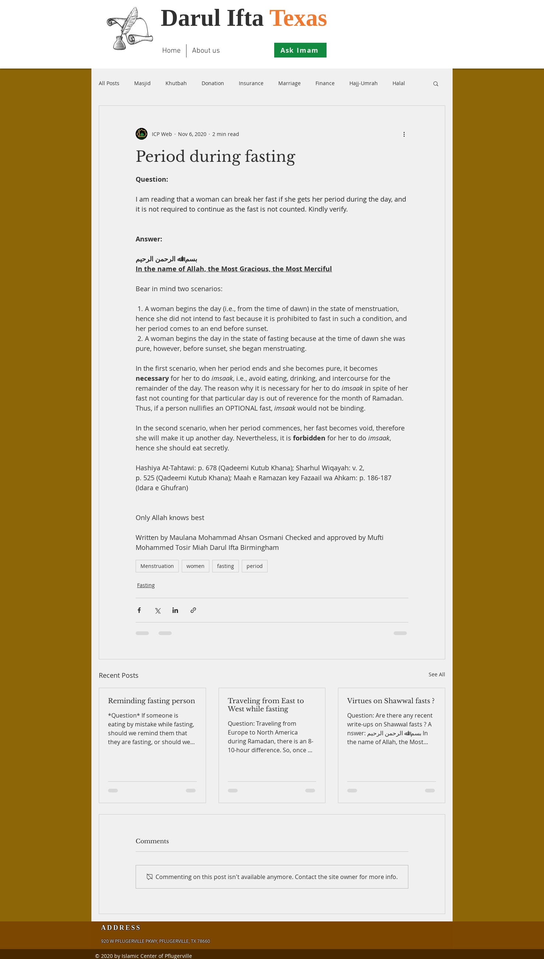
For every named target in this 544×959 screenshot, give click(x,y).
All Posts (109, 83)
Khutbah (176, 83)
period (255, 565)
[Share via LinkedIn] (175, 610)
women (195, 565)
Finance (325, 83)
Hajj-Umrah (363, 83)
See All (437, 674)
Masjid (142, 83)
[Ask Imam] (300, 50)
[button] (435, 83)
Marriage (289, 83)
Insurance (251, 83)
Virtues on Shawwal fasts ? (391, 701)
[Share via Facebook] (139, 610)
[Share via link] (193, 610)
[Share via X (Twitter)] (157, 610)
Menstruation (157, 565)
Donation (213, 83)
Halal (399, 83)
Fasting (146, 585)
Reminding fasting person (151, 701)
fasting (225, 565)
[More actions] (404, 133)
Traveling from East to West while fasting (266, 705)
